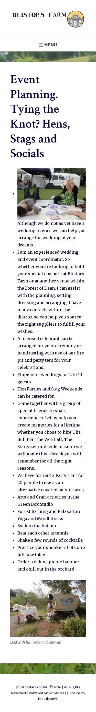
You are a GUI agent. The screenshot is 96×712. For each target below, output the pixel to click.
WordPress (57, 693)
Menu (48, 45)
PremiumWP (48, 699)
